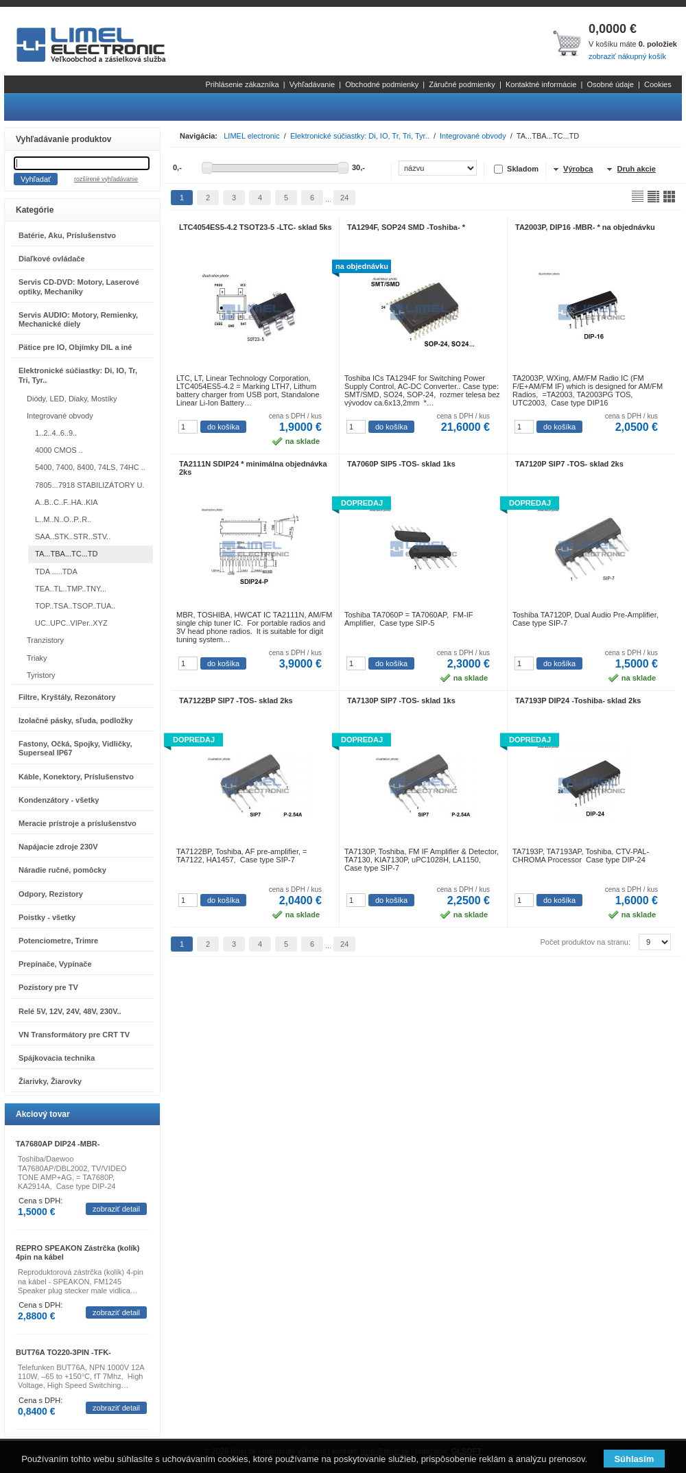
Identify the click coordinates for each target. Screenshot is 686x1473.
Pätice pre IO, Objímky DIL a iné (75, 347)
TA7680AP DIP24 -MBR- (57, 1144)
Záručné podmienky (462, 84)
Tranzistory (45, 640)
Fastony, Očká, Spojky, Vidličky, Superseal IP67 (75, 748)
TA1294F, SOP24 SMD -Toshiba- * (406, 227)
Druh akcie (636, 169)
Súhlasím (634, 1459)
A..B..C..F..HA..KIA (66, 502)
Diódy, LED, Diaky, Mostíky (72, 398)
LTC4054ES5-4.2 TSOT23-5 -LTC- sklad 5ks (255, 227)
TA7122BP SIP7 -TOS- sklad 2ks (236, 700)
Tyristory (41, 675)
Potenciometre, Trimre (58, 940)
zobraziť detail (116, 1209)
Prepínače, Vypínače (55, 964)
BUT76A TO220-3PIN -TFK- (63, 1352)
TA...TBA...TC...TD (66, 554)
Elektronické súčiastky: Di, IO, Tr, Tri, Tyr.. (78, 375)
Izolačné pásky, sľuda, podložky (76, 720)
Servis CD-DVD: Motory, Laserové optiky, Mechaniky (79, 286)
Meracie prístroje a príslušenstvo (78, 823)
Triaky (37, 658)
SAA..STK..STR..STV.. (72, 536)
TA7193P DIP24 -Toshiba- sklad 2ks (578, 700)
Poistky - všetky (47, 917)
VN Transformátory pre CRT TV (74, 1034)
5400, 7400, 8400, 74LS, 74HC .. (90, 467)
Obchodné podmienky (381, 84)
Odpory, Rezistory (51, 894)
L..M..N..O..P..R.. (63, 519)
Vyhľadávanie (312, 84)
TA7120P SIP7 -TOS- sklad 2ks (569, 464)
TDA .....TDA (56, 571)
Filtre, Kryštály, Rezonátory (67, 697)
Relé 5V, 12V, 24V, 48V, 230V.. (70, 1011)
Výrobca (578, 169)
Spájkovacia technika (57, 1058)
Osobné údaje (610, 84)
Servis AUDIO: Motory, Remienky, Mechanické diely (78, 319)
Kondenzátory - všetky (59, 800)
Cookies (658, 84)
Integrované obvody (60, 416)
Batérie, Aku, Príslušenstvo (67, 235)
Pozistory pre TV (48, 987)
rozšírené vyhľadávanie (106, 179)
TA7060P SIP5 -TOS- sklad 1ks (401, 464)
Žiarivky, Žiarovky (50, 1081)
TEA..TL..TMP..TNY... (70, 589)
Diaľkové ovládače (52, 259)
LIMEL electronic (252, 136)
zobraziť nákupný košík (627, 56)
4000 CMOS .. (59, 450)
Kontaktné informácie (541, 84)
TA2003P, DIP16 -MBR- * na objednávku (585, 227)
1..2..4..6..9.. (56, 433)
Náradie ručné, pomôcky (62, 870)
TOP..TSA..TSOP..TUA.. (75, 606)
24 (344, 197)
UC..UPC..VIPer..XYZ (71, 623)
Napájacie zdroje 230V (58, 846)
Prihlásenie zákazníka (242, 84)
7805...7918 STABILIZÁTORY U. (89, 485)
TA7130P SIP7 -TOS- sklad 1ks (401, 700)
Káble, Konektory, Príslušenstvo (76, 777)
